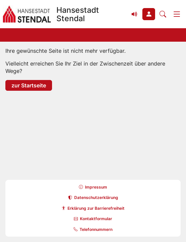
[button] (148, 14)
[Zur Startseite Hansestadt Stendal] (63, 14)
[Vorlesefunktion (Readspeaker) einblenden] (134, 14)
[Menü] (177, 14)
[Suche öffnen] (162, 14)
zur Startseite (28, 85)
